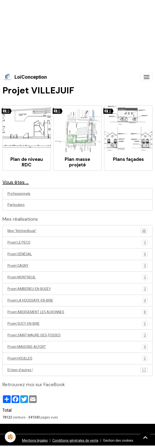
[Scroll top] (145, 437)
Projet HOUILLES (77, 358)
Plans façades (128, 159)
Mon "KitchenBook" (77, 231)
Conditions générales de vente (75, 440)
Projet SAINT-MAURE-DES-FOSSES (77, 335)
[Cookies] (10, 437)
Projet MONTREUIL (77, 277)
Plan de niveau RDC (26, 162)
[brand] (24, 77)
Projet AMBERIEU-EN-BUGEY (77, 289)
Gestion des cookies (118, 440)
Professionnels (18, 194)
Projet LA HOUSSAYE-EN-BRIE (77, 300)
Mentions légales (35, 440)
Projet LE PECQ (77, 242)
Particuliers (16, 205)
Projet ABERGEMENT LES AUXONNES (77, 312)
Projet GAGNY (77, 266)
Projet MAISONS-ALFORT (77, 347)
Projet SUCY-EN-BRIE (77, 323)
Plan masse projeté (77, 162)
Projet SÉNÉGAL (77, 254)
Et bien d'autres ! (77, 370)
